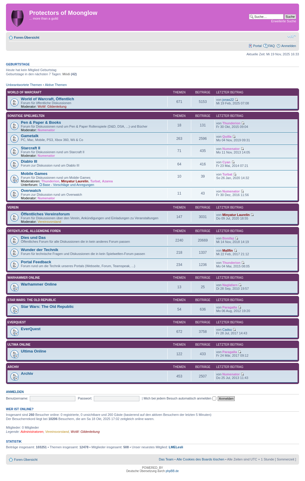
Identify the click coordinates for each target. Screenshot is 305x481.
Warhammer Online (23, 277)
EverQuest (16, 322)
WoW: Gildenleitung (52, 106)
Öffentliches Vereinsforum (45, 214)
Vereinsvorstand (49, 221)
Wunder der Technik (39, 249)
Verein (12, 207)
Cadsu (227, 329)
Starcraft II (30, 148)
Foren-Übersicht (26, 37)
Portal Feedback (36, 262)
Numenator (46, 130)
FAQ (271, 46)
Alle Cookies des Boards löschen (200, 459)
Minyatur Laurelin (74, 181)
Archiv (13, 367)
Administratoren (32, 431)
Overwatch (31, 190)
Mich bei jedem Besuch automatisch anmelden (180, 398)
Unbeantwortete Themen (24, 85)
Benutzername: (17, 398)
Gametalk (29, 136)
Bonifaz (228, 238)
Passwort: (85, 398)
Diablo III (29, 161)
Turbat (95, 181)
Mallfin (227, 250)
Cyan (226, 162)
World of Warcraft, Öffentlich (47, 99)
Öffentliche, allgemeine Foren (34, 231)
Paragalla (229, 307)
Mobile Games (34, 173)
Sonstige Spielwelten (25, 115)
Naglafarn (230, 285)
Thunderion (231, 123)
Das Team (166, 459)
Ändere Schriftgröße (291, 36)
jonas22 (228, 99)
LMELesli (176, 447)
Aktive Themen (56, 85)
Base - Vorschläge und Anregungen (68, 185)
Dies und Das (33, 237)
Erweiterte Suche (283, 21)
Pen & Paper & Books (41, 122)
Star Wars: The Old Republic (31, 300)
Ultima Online (18, 344)
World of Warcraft (24, 92)
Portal (257, 46)
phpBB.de (172, 471)
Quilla (227, 136)
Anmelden (288, 46)
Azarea (107, 181)
